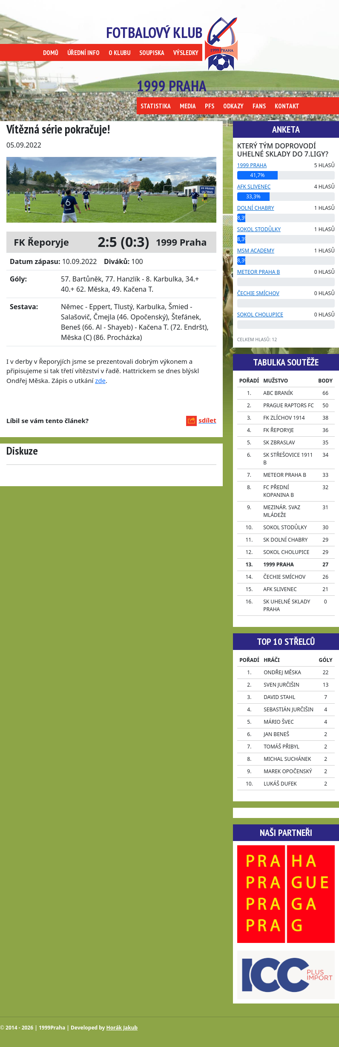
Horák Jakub (122, 1027)
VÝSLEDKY (185, 53)
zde (100, 380)
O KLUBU (119, 53)
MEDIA (188, 106)
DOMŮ (50, 53)
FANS (259, 106)
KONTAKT (287, 106)
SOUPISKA (151, 53)
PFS (209, 106)
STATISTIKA (156, 106)
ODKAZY (233, 106)
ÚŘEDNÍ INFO (83, 53)
